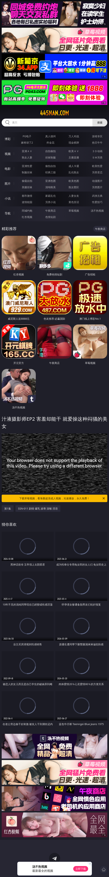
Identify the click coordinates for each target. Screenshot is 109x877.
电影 (8, 169)
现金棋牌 (74, 142)
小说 (8, 198)
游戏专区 (97, 136)
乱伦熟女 (74, 172)
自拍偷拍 (50, 151)
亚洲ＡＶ (27, 151)
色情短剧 (50, 217)
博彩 (8, 139)
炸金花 (50, 142)
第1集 (7, 508)
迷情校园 (27, 202)
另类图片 (97, 187)
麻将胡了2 (27, 142)
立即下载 (80, 868)
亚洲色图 (50, 181)
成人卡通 (74, 166)
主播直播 (74, 157)
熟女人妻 (27, 157)
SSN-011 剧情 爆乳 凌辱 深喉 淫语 (38, 508)
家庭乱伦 (50, 195)
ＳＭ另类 (97, 157)
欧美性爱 (97, 166)
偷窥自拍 (27, 181)
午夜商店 (50, 210)
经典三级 (50, 172)
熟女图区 (74, 187)
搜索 (99, 122)
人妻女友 (74, 195)
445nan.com (54, 113)
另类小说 (50, 202)
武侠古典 (97, 195)
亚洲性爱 (27, 166)
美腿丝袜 (27, 187)
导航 (8, 213)
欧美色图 (74, 181)
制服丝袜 (27, 172)
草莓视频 (74, 210)
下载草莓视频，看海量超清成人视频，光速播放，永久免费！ (62, 498)
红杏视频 (27, 217)
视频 (8, 154)
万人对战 (74, 136)
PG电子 (27, 136)
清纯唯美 (50, 187)
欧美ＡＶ (74, 151)
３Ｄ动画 (97, 151)
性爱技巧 (97, 202)
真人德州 (50, 136)
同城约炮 (27, 210)
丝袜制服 (50, 157)
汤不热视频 (97, 210)
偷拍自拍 (50, 166)
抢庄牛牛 (97, 142)
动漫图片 (97, 181)
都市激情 (27, 195)
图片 (8, 183)
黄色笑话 (74, 202)
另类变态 (97, 172)
